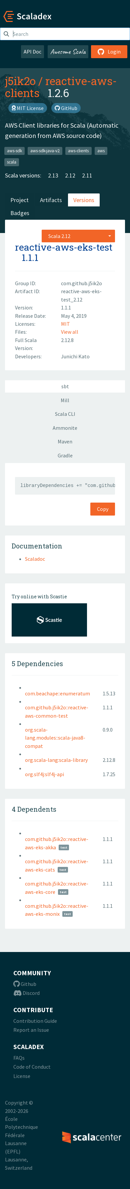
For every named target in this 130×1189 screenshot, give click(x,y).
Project (19, 200)
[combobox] (78, 236)
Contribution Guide (35, 1020)
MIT (65, 323)
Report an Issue (31, 1029)
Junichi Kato (75, 356)
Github (24, 984)
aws (101, 151)
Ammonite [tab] (65, 427)
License (21, 1076)
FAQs (19, 1057)
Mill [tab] (65, 400)
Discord (26, 993)
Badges (19, 213)
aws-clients (78, 151)
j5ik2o (20, 80)
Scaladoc (35, 558)
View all (69, 331)
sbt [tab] (65, 386)
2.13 (53, 175)
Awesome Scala (68, 51)
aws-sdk (14, 151)
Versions (83, 200)
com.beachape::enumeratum (57, 693)
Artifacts (51, 200)
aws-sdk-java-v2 (45, 151)
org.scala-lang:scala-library (56, 760)
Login (109, 51)
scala (11, 162)
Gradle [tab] (65, 455)
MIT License (28, 108)
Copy (102, 509)
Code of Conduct (32, 1066)
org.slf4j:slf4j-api (44, 774)
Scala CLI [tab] (65, 414)
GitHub (66, 108)
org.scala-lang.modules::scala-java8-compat (55, 737)
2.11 (87, 175)
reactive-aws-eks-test (63, 247)
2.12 (70, 175)
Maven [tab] (65, 441)
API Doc (32, 51)
